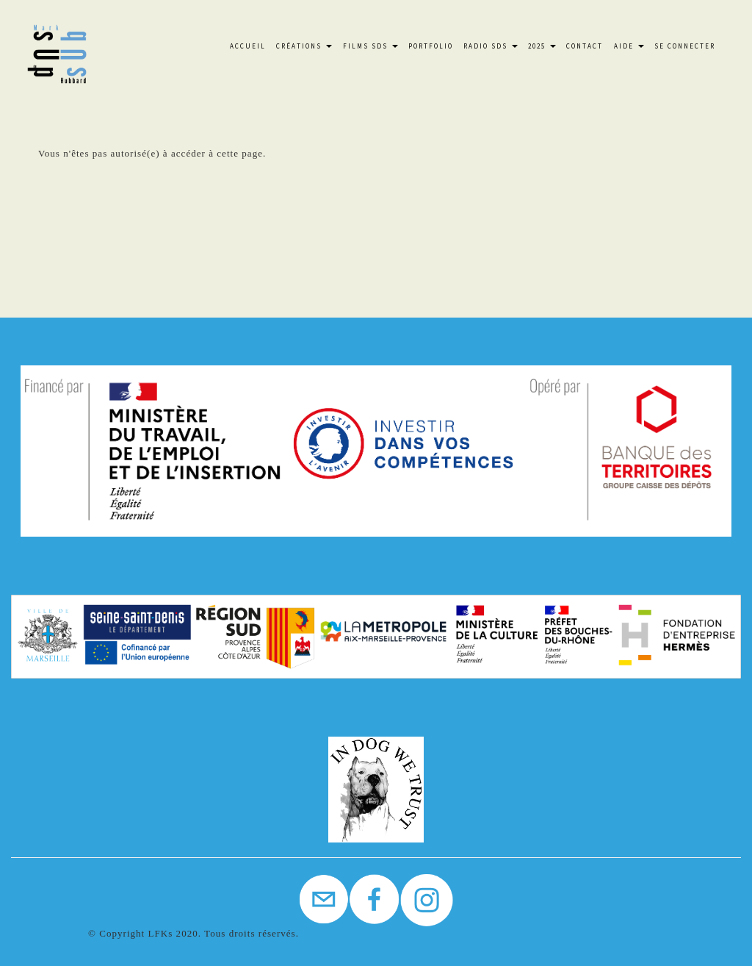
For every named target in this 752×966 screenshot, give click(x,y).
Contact (584, 46)
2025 (542, 46)
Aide (629, 46)
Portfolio (430, 46)
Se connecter (684, 46)
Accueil (248, 46)
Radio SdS (490, 46)
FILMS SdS (370, 46)
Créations (304, 46)
